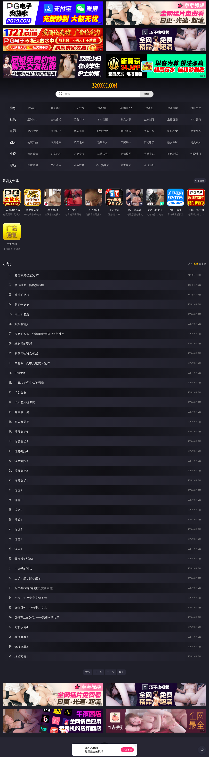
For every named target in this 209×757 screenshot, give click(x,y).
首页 (87, 672)
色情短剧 (149, 165)
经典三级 (149, 131)
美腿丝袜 (126, 142)
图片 (13, 142)
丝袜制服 (149, 119)
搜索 (147, 94)
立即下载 (127, 749)
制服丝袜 (126, 131)
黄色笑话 (172, 153)
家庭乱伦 (56, 153)
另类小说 (149, 153)
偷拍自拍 (56, 131)
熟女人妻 (126, 119)
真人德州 (56, 108)
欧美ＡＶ (79, 119)
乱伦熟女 (172, 131)
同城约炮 (32, 165)
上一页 (98, 672)
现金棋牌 (172, 108)
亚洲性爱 (32, 131)
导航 (13, 165)
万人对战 (79, 108)
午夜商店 (56, 165)
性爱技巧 (196, 153)
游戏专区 (102, 108)
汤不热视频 (102, 165)
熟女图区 (172, 142)
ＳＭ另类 (196, 119)
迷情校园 (126, 153)
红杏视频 (126, 165)
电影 (13, 131)
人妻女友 (79, 153)
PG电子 (32, 108)
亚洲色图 (56, 142)
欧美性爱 (102, 131)
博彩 (13, 108)
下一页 (110, 672)
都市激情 (32, 153)
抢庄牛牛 (196, 108)
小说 (13, 153)
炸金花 (149, 108)
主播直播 (172, 119)
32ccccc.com (104, 85)
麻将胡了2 (126, 108)
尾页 (121, 672)
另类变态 (196, 131)
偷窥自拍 (32, 142)
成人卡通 (79, 131)
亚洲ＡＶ (32, 119)
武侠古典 (102, 153)
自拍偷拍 (56, 119)
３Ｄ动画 (102, 119)
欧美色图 (79, 142)
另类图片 (196, 142)
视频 (13, 119)
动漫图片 (102, 142)
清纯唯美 (149, 142)
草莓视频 (79, 165)
